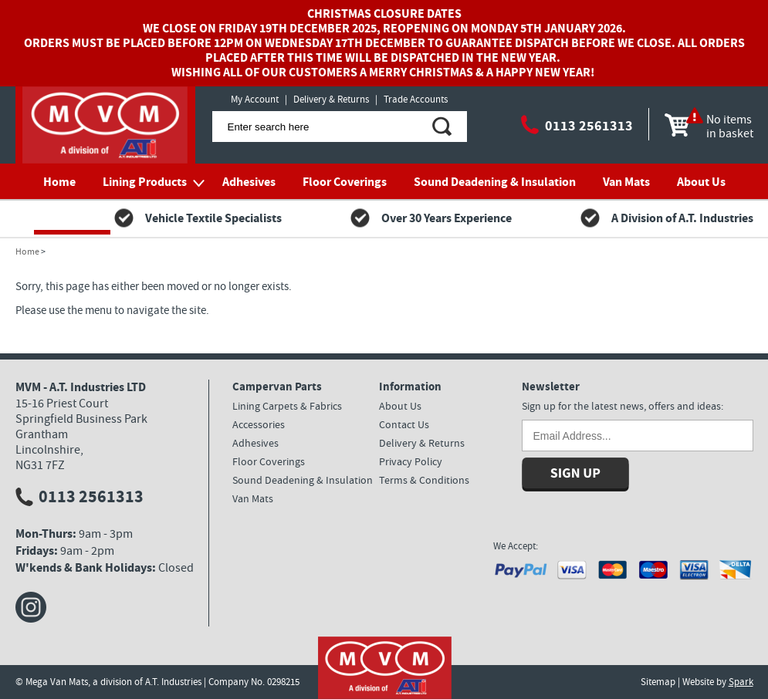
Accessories (258, 424)
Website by (717, 681)
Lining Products (145, 182)
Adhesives (249, 182)
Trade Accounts (416, 99)
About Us (701, 182)
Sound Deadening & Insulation (495, 182)
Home (59, 182)
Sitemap (658, 681)
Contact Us (72, 217)
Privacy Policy (410, 461)
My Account (255, 99)
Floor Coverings (345, 182)
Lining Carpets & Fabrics (287, 406)
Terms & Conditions (424, 480)
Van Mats (626, 182)
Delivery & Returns (331, 99)
